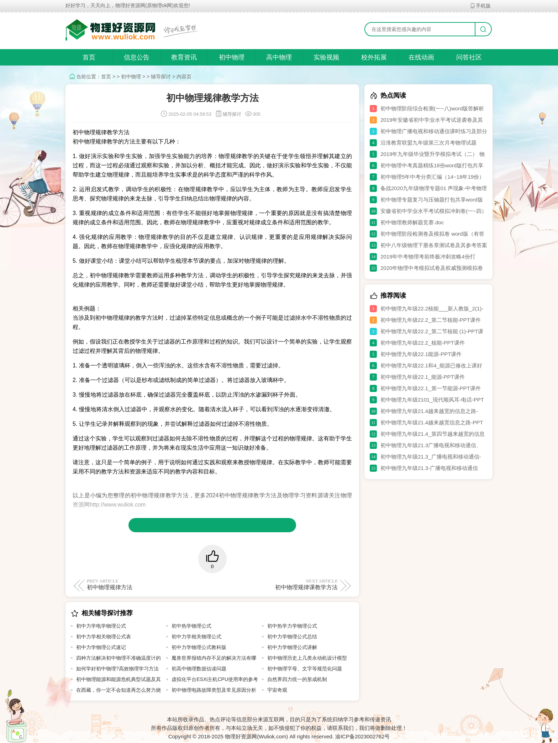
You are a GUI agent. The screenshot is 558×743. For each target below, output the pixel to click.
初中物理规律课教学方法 (276, 584)
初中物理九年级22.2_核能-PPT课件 (422, 343)
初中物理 (231, 57)
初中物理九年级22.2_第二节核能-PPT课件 (430, 320)
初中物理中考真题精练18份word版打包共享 (431, 165)
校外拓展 (374, 57)
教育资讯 (184, 57)
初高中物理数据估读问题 (199, 668)
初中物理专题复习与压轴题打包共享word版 (431, 200)
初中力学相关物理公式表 (103, 636)
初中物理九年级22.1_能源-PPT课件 (422, 377)
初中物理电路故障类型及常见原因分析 (214, 690)
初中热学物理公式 (191, 626)
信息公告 (136, 57)
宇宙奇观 (277, 690)
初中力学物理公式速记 (101, 647)
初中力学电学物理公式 (101, 626)
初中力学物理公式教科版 (199, 647)
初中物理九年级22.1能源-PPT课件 (421, 354)
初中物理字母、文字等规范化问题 (304, 668)
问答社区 (469, 57)
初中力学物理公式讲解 (292, 647)
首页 (89, 57)
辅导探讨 (161, 76)
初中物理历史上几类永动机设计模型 (307, 658)
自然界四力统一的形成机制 (297, 679)
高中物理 (279, 57)
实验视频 (326, 57)
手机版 (480, 6)
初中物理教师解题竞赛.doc (412, 222)
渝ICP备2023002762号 (362, 736)
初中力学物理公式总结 (292, 636)
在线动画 (421, 57)
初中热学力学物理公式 (292, 626)
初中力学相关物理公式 (196, 636)
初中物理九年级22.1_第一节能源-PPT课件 (430, 388)
